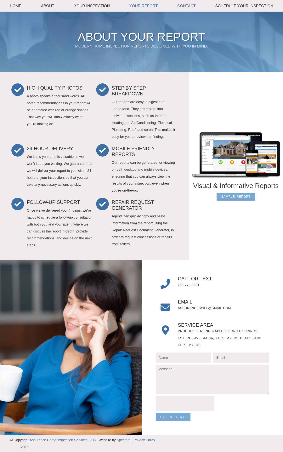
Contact (186, 6)
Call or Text (195, 278)
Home (15, 6)
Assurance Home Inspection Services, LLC (63, 440)
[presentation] (185, 403)
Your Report (143, 6)
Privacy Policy (144, 440)
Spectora (124, 440)
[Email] (165, 307)
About (47, 6)
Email (185, 301)
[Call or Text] (165, 283)
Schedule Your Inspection (244, 6)
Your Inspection (92, 6)
